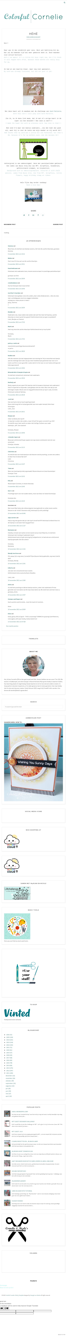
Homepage (3, 1286)
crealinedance (13, 284)
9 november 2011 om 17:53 (16, 340)
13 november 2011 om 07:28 (16, 623)
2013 (8, 1069)
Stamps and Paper (14, 600)
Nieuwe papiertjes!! (19, 1172)
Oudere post (58, 225)
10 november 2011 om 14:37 (16, 596)
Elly (9, 482)
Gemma (10, 247)
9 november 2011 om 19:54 (16, 379)
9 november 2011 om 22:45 (16, 487)
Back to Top (61, 1334)
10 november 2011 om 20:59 (16, 610)
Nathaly (10, 383)
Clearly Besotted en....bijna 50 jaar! (25, 1142)
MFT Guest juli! (17, 1132)
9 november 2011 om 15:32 (16, 255)
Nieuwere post (10, 225)
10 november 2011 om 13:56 (16, 581)
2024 (8, 1041)
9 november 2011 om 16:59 (16, 308)
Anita (10, 585)
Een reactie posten (12, 627)
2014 (8, 1066)
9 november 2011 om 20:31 (16, 412)
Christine (11, 452)
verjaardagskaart (34, 37)
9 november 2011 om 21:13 (16, 448)
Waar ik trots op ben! (6, 1288)
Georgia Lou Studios (35, 1296)
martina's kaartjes (14, 294)
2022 (8, 1046)
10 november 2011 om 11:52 (16, 550)
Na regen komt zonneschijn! (22, 1152)
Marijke (10, 313)
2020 (8, 1051)
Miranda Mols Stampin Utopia (18, 373)
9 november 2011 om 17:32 (16, 323)
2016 (8, 1061)
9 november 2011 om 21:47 (16, 465)
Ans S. (10, 492)
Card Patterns (55, 111)
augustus (9, 1087)
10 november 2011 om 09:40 (16, 514)
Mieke (10, 259)
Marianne (11, 531)
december (9, 1077)
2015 (8, 1064)
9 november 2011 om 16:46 (16, 290)
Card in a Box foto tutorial (22, 1192)
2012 (8, 1071)
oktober (8, 1082)
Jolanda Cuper (13, 438)
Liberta (10, 569)
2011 (8, 1074)
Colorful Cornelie (10, 1296)
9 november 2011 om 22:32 (16, 477)
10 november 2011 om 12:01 (16, 564)
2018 (8, 1056)
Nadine (10, 356)
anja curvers (12, 518)
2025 (8, 1038)
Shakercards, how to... (13, 723)
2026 (8, 1036)
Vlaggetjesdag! (17, 1202)
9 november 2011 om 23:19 (16, 502)
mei (7, 1094)
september (9, 1084)
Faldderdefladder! (19, 1182)
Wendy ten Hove (13, 554)
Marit (10, 327)
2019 (8, 1053)
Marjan (10, 417)
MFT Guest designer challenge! (23, 1122)
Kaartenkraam (13, 269)
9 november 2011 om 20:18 (16, 396)
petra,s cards (12, 344)
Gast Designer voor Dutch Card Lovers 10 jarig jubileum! (32, 1162)
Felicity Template (19, 1296)
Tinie (9, 469)
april (7, 1097)
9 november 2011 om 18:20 (16, 352)
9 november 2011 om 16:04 (16, 279)
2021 (8, 1048)
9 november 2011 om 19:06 (16, 369)
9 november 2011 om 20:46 (16, 434)
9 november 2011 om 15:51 (16, 265)
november (9, 1079)
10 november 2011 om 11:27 (16, 527)
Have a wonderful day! (20, 1112)
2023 (8, 1043)
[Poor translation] (6, 1309)
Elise (9, 615)
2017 (8, 1059)
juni (7, 1092)
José (9, 400)
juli (7, 1089)
